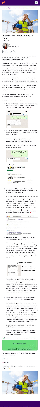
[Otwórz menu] (36, 2)
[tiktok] (7, 51)
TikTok (6, 358)
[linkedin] (3, 51)
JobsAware (25, 327)
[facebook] (11, 51)
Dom (3, 8)
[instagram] (14, 51)
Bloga (9, 8)
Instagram (7, 362)
